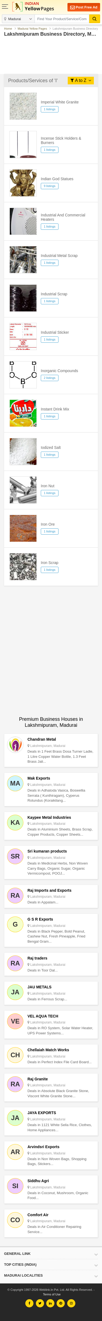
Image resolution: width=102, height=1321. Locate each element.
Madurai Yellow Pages (32, 28)
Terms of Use (52, 1294)
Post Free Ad (83, 7)
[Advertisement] (51, 54)
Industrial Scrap (54, 294)
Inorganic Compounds (59, 371)
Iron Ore (48, 524)
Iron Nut (47, 486)
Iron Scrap (49, 562)
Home (8, 28)
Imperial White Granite (60, 102)
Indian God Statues (57, 179)
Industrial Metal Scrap (59, 255)
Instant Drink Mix (55, 409)
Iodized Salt (51, 447)
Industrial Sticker (55, 332)
